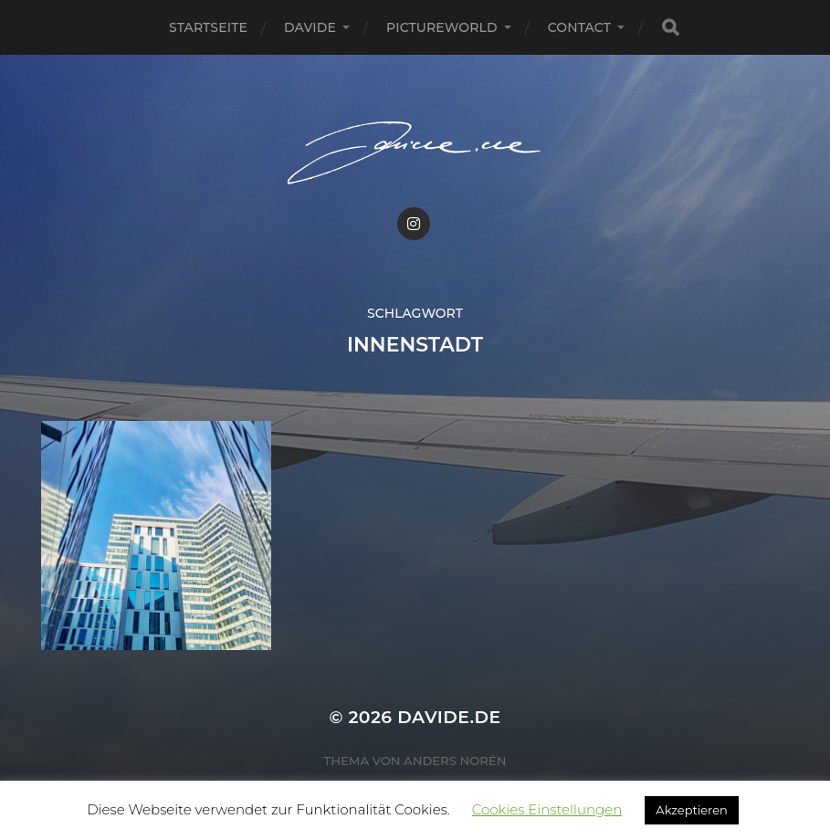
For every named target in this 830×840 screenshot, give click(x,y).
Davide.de (448, 717)
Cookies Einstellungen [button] (547, 809)
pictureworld (442, 27)
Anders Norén (455, 760)
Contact (579, 27)
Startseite (208, 27)
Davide (310, 27)
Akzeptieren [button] (691, 810)
